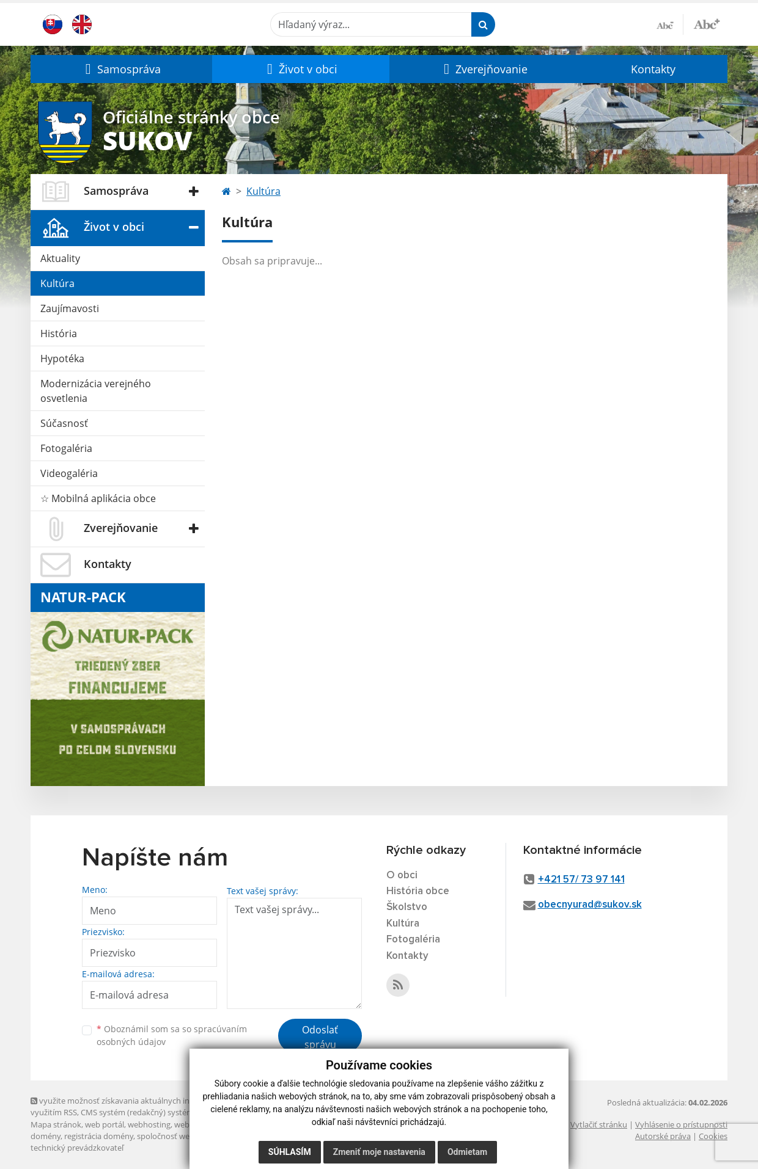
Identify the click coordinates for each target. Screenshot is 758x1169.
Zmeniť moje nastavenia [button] (379, 1152)
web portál (104, 1124)
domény (46, 1136)
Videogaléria (69, 473)
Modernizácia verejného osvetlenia (95, 391)
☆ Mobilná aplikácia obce (98, 498)
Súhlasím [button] (289, 1152)
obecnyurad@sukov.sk (590, 905)
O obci (402, 875)
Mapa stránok (56, 1124)
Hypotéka (62, 358)
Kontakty (653, 69)
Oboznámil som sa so (172, 1035)
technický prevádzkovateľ (77, 1147)
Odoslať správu (320, 1037)
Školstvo (406, 907)
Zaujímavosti (69, 308)
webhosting (149, 1124)
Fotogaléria (66, 448)
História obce (417, 891)
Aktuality (60, 258)
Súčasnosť (64, 423)
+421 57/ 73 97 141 (581, 880)
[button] (121, 69)
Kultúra (57, 283)
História (58, 333)
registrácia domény (98, 1136)
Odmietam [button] (467, 1152)
